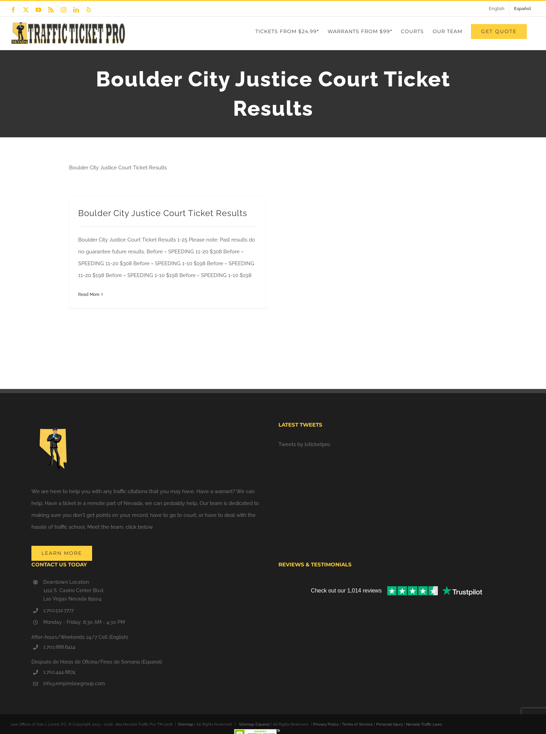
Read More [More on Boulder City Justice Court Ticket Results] (88, 294)
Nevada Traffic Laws (424, 724)
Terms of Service (357, 724)
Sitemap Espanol (254, 724)
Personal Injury (389, 724)
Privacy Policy (326, 724)
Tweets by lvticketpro (304, 444)
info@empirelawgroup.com (74, 683)
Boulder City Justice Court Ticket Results (162, 213)
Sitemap (185, 724)
